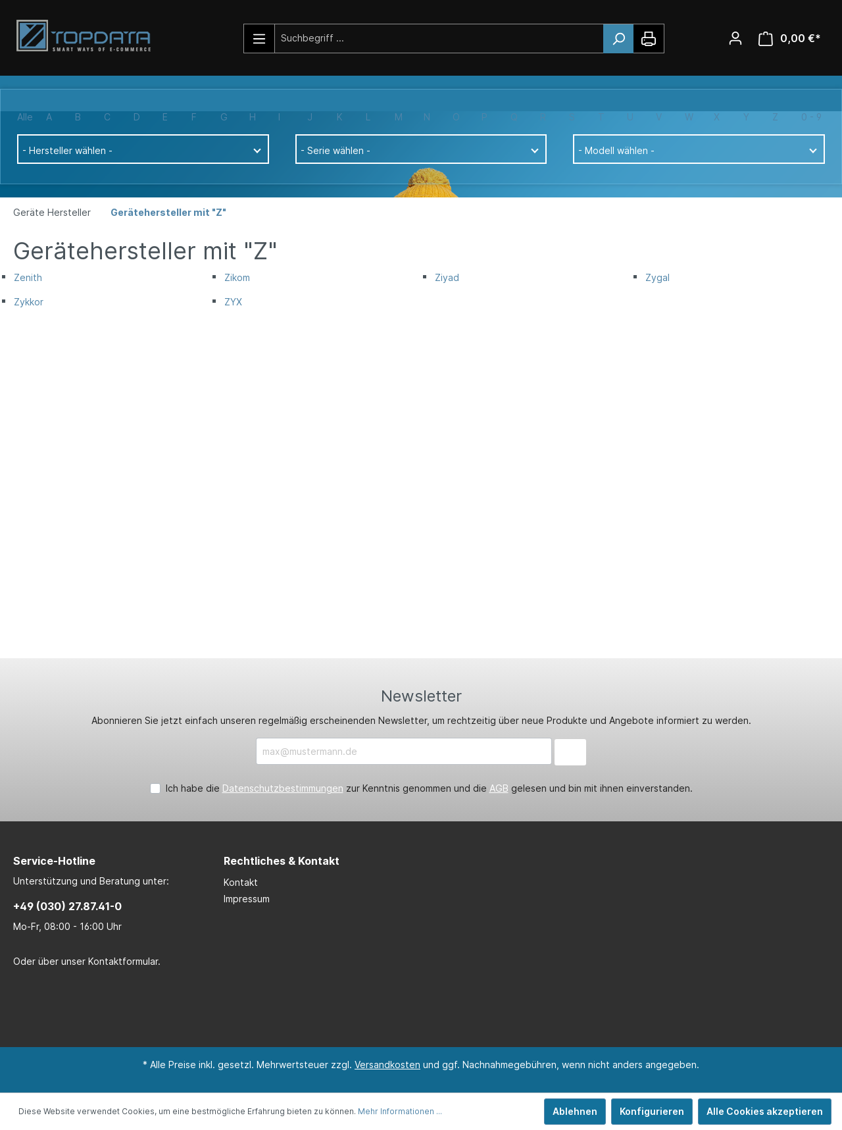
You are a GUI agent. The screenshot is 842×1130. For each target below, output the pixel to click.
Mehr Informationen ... (400, 1111)
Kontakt (241, 882)
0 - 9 (811, 116)
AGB (498, 788)
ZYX (233, 301)
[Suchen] (618, 38)
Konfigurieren (652, 1111)
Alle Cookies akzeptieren (764, 1111)
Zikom (237, 277)
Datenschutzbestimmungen (282, 788)
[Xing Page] (437, 1008)
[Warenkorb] (790, 38)
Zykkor (28, 301)
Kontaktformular (123, 961)
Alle (25, 116)
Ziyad (447, 277)
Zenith (28, 277)
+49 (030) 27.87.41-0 (67, 906)
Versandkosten (387, 1064)
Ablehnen (575, 1111)
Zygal (657, 277)
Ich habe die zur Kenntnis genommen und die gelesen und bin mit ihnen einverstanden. (429, 788)
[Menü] (259, 38)
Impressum (247, 898)
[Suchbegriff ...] (439, 37)
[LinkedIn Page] (398, 1008)
